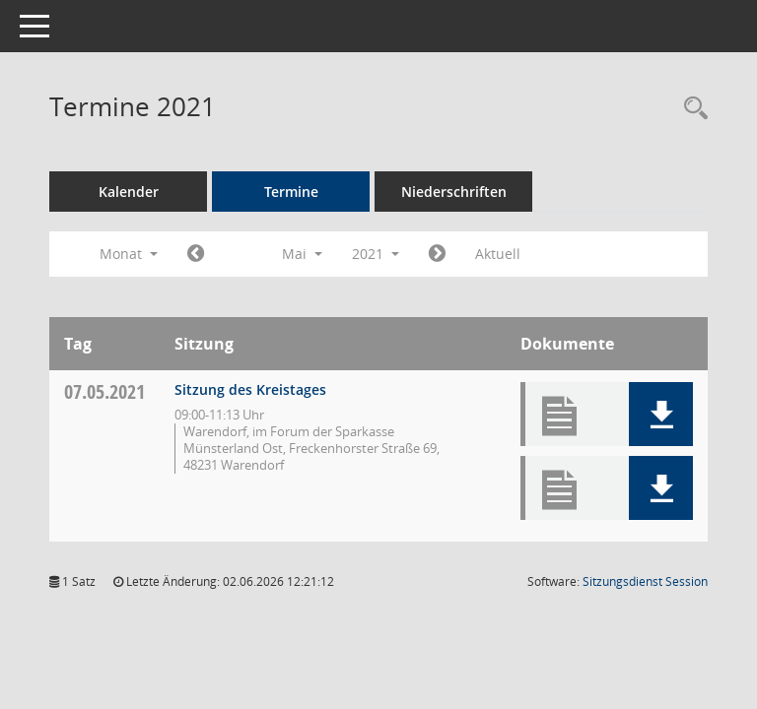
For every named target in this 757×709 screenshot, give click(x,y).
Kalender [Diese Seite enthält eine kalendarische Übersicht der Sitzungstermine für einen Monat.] (129, 191)
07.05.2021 (104, 391)
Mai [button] (302, 253)
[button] (661, 414)
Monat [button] (129, 253)
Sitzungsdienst (645, 581)
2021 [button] (375, 253)
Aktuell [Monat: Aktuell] (497, 253)
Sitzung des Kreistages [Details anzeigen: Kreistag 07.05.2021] (250, 389)
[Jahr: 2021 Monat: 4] (195, 254)
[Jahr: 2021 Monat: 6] (437, 254)
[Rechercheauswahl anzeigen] (691, 109)
